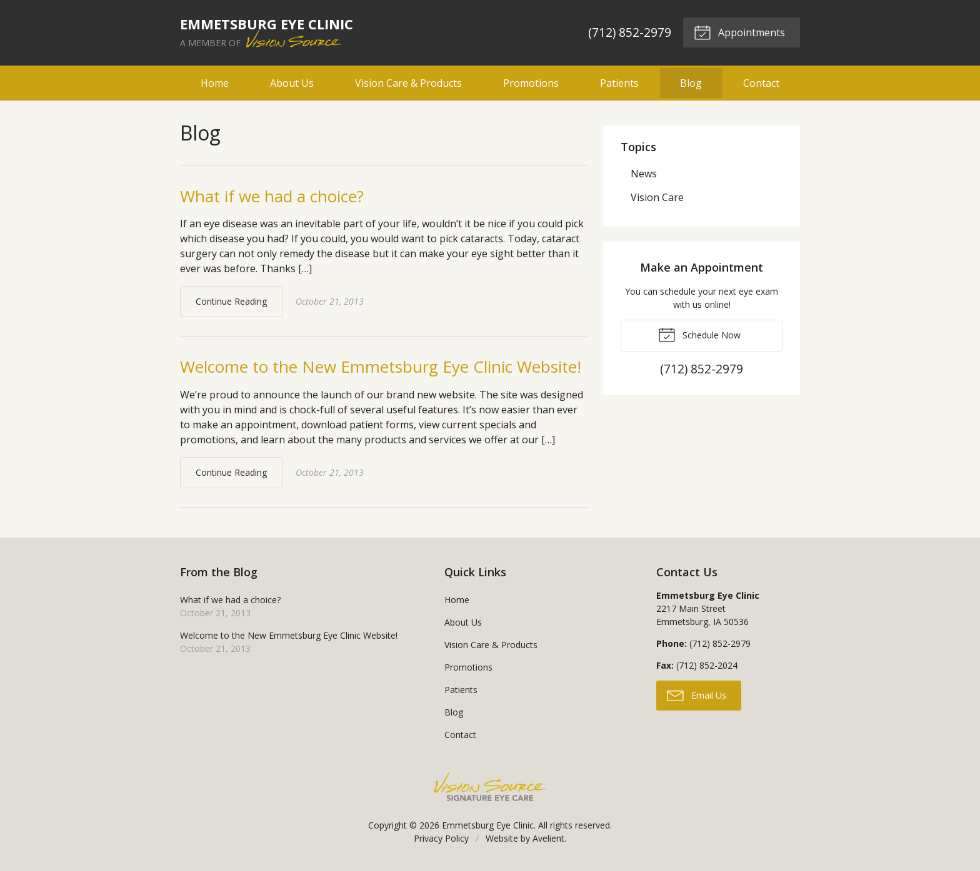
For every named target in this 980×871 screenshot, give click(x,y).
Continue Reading (231, 301)
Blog (691, 83)
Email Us (696, 695)
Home (215, 83)
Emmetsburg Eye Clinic (488, 825)
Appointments (739, 32)
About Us (292, 83)
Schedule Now (699, 334)
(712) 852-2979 (629, 32)
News (644, 173)
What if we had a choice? (272, 196)
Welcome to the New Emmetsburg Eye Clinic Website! (380, 366)
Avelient (548, 838)
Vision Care (657, 197)
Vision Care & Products (408, 83)
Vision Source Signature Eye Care (490, 786)
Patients (619, 83)
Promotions (531, 83)
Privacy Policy (441, 838)
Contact (761, 83)
